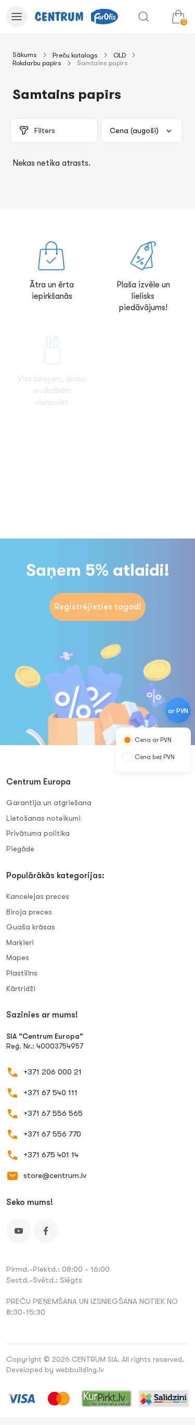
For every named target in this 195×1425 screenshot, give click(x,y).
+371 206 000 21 (52, 1072)
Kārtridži (20, 988)
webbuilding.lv (80, 1369)
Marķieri (20, 942)
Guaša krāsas (30, 927)
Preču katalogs (75, 55)
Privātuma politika (38, 833)
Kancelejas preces (37, 896)
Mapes (17, 957)
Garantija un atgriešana (49, 802)
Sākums (24, 55)
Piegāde (20, 849)
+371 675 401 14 (51, 1154)
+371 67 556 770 (52, 1134)
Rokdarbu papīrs (36, 63)
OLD (119, 55)
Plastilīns (21, 973)
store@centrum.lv (54, 1175)
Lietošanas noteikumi (43, 818)
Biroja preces (29, 912)
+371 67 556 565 (53, 1113)
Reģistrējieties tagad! (97, 607)
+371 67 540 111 (50, 1092)
